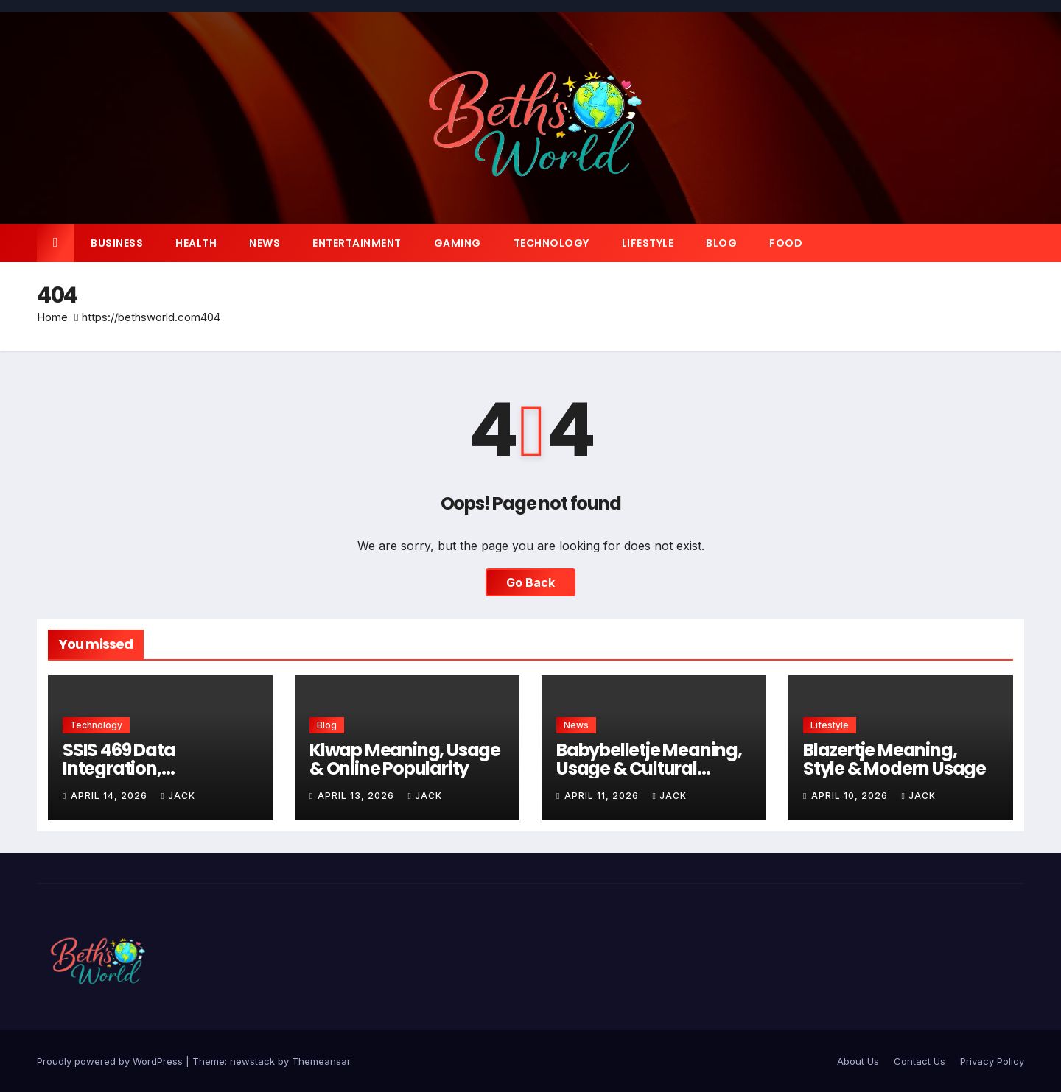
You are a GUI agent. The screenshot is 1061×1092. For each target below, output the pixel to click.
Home (52, 317)
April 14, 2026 (110, 795)
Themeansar (321, 1061)
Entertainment (357, 243)
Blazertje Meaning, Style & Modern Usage (894, 759)
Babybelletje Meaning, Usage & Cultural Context (649, 768)
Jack (178, 795)
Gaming (457, 243)
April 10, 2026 (851, 795)
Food (785, 243)
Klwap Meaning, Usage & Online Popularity (404, 759)
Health (196, 243)
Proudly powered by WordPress (111, 1061)
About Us (858, 1061)
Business (117, 243)
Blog (721, 243)
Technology (551, 243)
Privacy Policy (992, 1061)
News (264, 243)
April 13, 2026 (357, 795)
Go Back (530, 582)
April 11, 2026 (603, 795)
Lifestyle (648, 243)
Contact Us (919, 1061)
